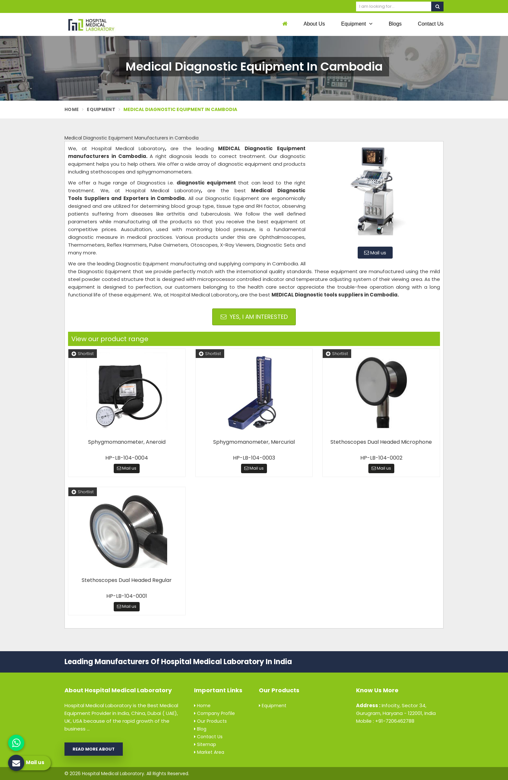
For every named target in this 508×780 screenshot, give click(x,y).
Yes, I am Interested (254, 317)
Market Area (209, 752)
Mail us (375, 252)
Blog (200, 729)
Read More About (94, 749)
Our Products (210, 721)
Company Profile (214, 713)
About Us (314, 24)
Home (71, 109)
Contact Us (431, 24)
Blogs (395, 24)
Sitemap (205, 744)
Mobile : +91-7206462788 (385, 721)
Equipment (357, 24)
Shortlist (83, 353)
